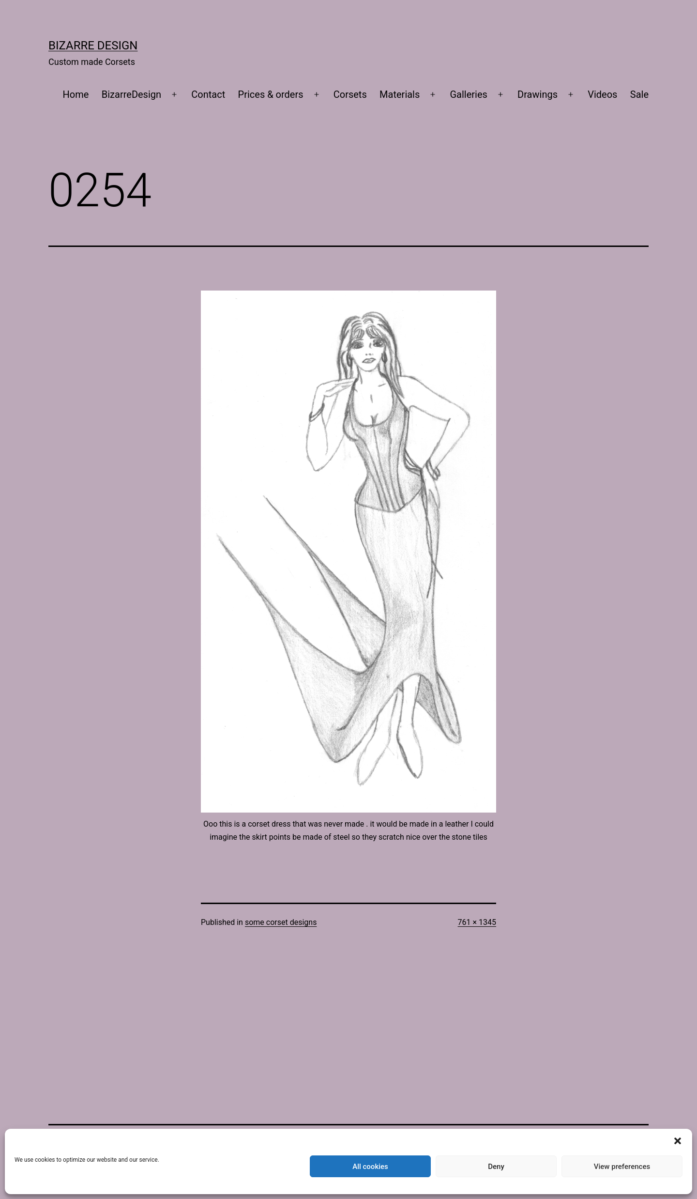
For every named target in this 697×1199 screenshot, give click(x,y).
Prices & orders (270, 94)
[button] (677, 1141)
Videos (602, 94)
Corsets (350, 94)
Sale (639, 94)
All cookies (370, 1166)
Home (76, 94)
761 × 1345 (477, 922)
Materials (399, 94)
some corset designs (281, 922)
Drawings (537, 94)
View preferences (622, 1166)
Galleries (468, 94)
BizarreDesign (131, 94)
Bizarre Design (92, 45)
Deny (496, 1166)
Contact (208, 94)
